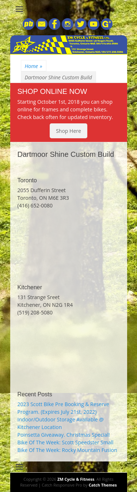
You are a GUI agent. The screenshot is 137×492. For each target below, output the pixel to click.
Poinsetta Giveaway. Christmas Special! (64, 434)
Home (33, 66)
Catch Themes (103, 485)
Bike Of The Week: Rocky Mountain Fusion (67, 450)
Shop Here (68, 130)
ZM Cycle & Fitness (75, 479)
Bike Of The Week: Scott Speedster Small (66, 442)
